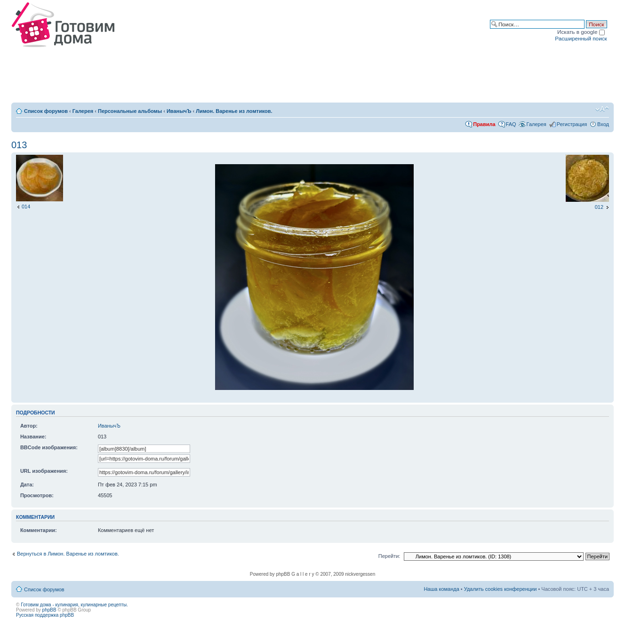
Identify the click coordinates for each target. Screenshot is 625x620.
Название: (33, 436)
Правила (484, 124)
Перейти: (389, 556)
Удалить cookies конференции (500, 589)
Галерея (82, 111)
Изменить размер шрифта (602, 109)
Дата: (27, 484)
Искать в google (581, 32)
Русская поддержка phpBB (45, 615)
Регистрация (572, 124)
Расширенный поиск (581, 38)
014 (26, 206)
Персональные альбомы (130, 111)
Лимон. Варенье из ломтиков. (234, 111)
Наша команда (441, 589)
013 (19, 145)
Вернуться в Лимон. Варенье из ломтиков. (68, 553)
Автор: (29, 426)
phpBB (49, 609)
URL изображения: (44, 471)
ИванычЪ (179, 111)
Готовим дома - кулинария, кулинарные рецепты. (74, 604)
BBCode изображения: (49, 447)
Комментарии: (38, 530)
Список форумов (46, 111)
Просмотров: (37, 495)
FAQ (511, 124)
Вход (603, 124)
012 (599, 207)
